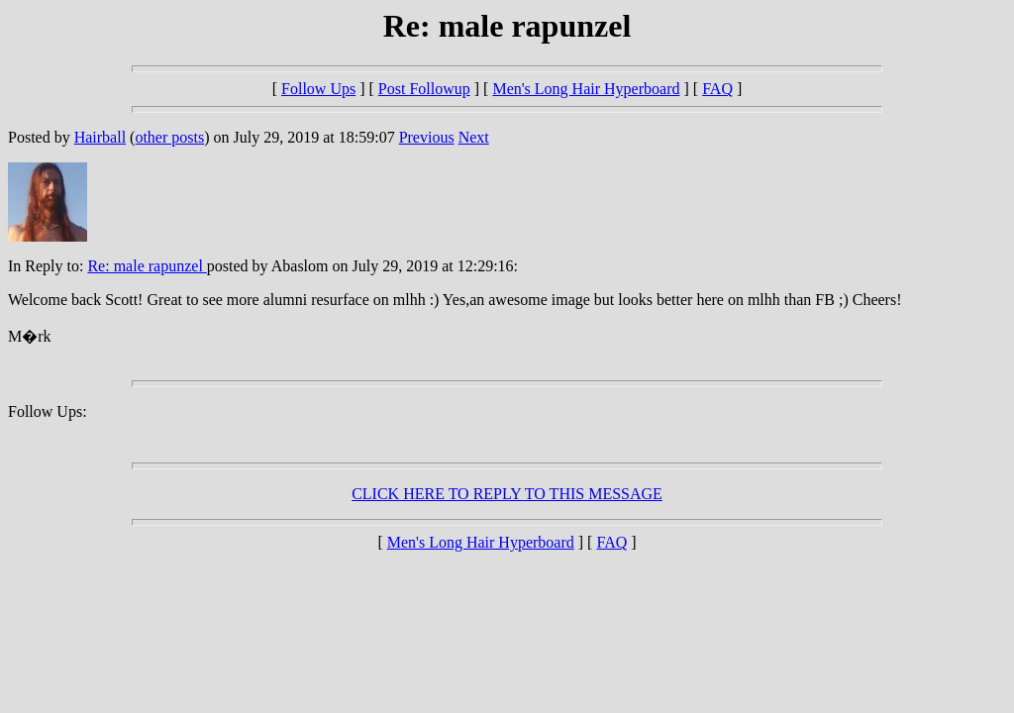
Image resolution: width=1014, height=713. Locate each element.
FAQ (717, 88)
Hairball (100, 137)
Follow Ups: (47, 411)
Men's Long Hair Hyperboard (585, 88)
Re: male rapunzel (146, 265)
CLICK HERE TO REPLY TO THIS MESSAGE (507, 493)
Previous (427, 137)
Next (473, 137)
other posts (169, 137)
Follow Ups (318, 88)
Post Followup (424, 88)
